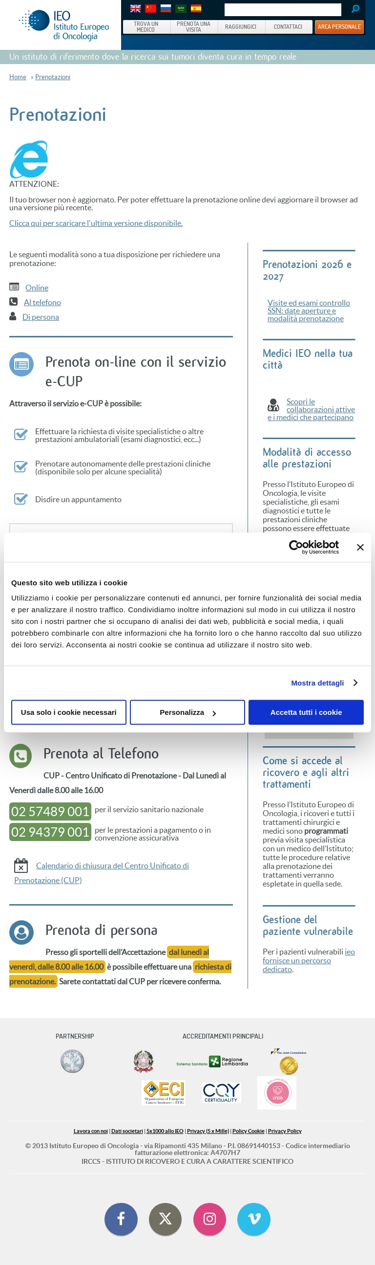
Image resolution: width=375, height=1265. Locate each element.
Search (352, 9)
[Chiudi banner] (360, 547)
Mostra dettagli (317, 683)
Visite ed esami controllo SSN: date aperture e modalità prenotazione (309, 310)
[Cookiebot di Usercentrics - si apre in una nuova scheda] (296, 547)
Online (36, 287)
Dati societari (127, 1131)
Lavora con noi (91, 1131)
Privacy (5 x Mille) (208, 1131)
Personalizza (188, 712)
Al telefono (42, 302)
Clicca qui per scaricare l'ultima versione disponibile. (96, 223)
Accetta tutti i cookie (306, 712)
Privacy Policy (285, 1131)
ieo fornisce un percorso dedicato (309, 960)
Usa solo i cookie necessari (69, 712)
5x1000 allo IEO (165, 1131)
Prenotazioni (52, 77)
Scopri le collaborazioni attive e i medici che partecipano (311, 409)
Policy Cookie (248, 1131)
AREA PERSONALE (339, 26)
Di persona (40, 316)
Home (17, 77)
